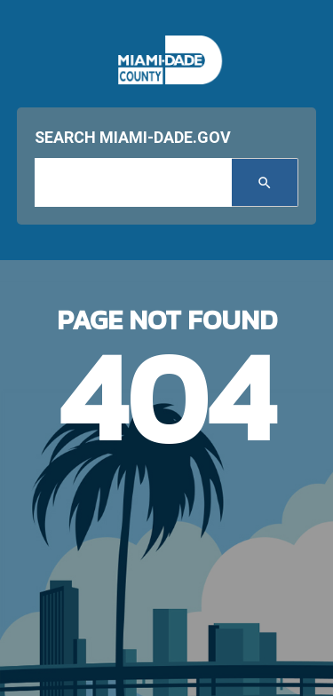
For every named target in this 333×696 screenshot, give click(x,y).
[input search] (134, 182)
